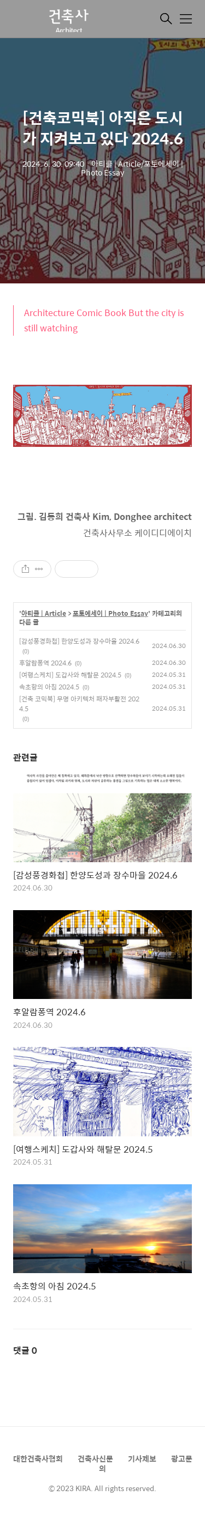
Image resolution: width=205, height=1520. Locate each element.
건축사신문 (95, 1458)
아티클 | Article (43, 613)
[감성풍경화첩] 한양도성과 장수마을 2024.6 (79, 641)
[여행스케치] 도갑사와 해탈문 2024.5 (70, 675)
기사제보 (142, 1458)
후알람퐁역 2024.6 (45, 663)
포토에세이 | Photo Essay (110, 613)
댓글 (25, 1350)
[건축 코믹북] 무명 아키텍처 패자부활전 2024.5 (79, 703)
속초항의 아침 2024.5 (49, 687)
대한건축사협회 (38, 1458)
